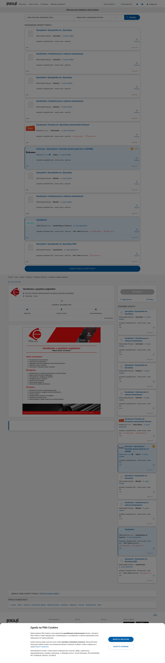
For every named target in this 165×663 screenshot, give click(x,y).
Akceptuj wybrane (120, 646)
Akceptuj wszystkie (121, 639)
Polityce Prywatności (42, 647)
